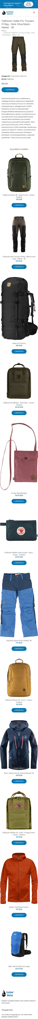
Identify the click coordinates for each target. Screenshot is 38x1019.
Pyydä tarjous (28, 4)
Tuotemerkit (15, 76)
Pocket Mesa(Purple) (19, 493)
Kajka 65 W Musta (19, 343)
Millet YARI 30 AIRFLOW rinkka (19, 966)
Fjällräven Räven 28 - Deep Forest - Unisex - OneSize (19, 196)
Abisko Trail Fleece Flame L (19, 907)
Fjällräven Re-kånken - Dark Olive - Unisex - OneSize (19, 404)
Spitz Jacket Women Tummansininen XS (19, 773)
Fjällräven (23, 76)
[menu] (34, 12)
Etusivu (4, 31)
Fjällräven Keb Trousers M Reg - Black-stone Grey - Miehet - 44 (19, 258)
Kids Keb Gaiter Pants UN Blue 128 (19, 641)
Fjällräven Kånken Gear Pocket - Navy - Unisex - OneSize (19, 554)
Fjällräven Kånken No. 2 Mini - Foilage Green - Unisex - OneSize (19, 834)
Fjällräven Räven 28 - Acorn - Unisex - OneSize (19, 701)
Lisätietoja (10, 90)
